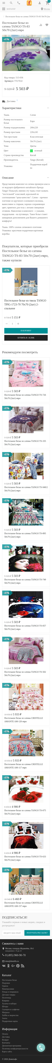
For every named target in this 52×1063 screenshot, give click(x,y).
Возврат (5, 1040)
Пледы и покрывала (10, 992)
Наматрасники (8, 989)
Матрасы (5, 1012)
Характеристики (11, 108)
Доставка (6, 1037)
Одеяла (5, 986)
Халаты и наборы (9, 1003)
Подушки (6, 983)
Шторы (5, 1006)
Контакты (6, 1043)
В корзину (26, 331)
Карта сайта (7, 1051)
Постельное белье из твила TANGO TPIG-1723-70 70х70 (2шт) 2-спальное (25, 304)
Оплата (5, 1034)
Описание (8, 177)
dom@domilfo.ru (12, 961)
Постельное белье (9, 980)
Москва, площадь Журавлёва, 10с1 (19, 948)
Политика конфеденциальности (15, 1048)
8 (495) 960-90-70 (15, 955)
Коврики (5, 1000)
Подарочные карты (10, 1021)
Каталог (9, 9)
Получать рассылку (37, 933)
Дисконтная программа (11, 1046)
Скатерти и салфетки (10, 1009)
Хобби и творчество (10, 1015)
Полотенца (6, 998)
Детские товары (8, 995)
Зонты (4, 1018)
